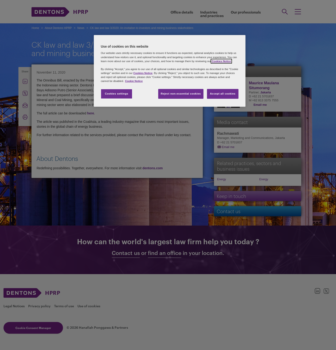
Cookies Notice (221, 61)
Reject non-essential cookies (181, 93)
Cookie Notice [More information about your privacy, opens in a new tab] (134, 81)
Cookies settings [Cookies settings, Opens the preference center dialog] (116, 93)
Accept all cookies (223, 93)
